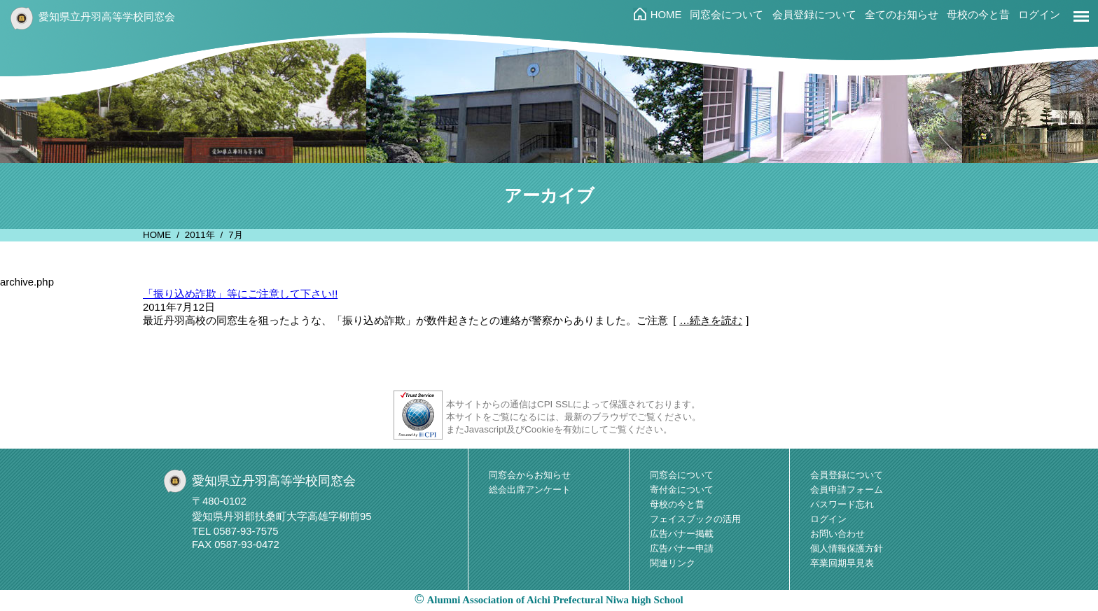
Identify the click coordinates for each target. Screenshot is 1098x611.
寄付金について (682, 489)
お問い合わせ (837, 533)
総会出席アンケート (530, 489)
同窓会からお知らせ (530, 475)
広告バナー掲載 (682, 533)
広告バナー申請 (682, 548)
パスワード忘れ (842, 504)
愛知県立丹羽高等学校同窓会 (107, 16)
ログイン (1039, 14)
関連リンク (672, 563)
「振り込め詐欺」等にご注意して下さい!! (240, 294)
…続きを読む (710, 320)
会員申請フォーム (846, 489)
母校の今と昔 (978, 14)
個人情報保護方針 (846, 548)
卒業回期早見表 (842, 563)
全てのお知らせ (901, 14)
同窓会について (726, 14)
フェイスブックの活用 (695, 519)
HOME (666, 14)
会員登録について (814, 14)
